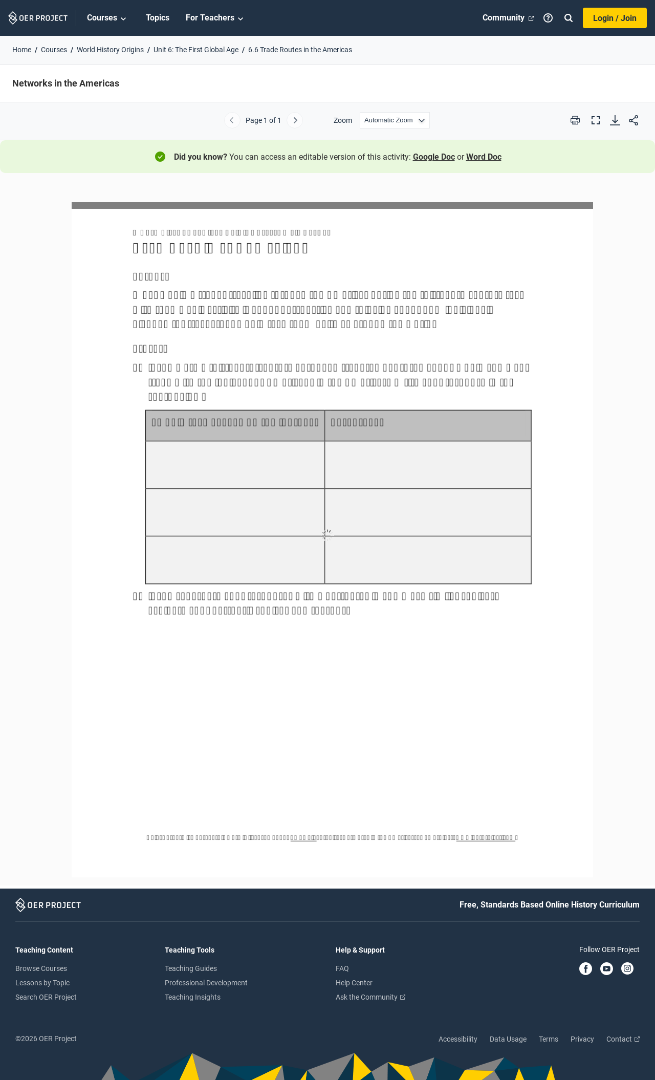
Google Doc (434, 157)
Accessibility (458, 1039)
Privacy (582, 1039)
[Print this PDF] (575, 120)
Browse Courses (41, 968)
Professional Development (206, 983)
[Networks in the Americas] (327, 535)
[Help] (548, 18)
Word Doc (483, 157)
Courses (108, 18)
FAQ (342, 968)
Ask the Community (370, 997)
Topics (157, 18)
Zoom (343, 120)
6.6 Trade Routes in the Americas (300, 50)
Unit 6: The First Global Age (196, 50)
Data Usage (508, 1039)
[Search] (568, 18)
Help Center (354, 983)
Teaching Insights (193, 997)
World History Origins (110, 50)
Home (21, 50)
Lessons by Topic (42, 983)
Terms (548, 1039)
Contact (623, 1039)
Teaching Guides (191, 968)
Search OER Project (46, 997)
